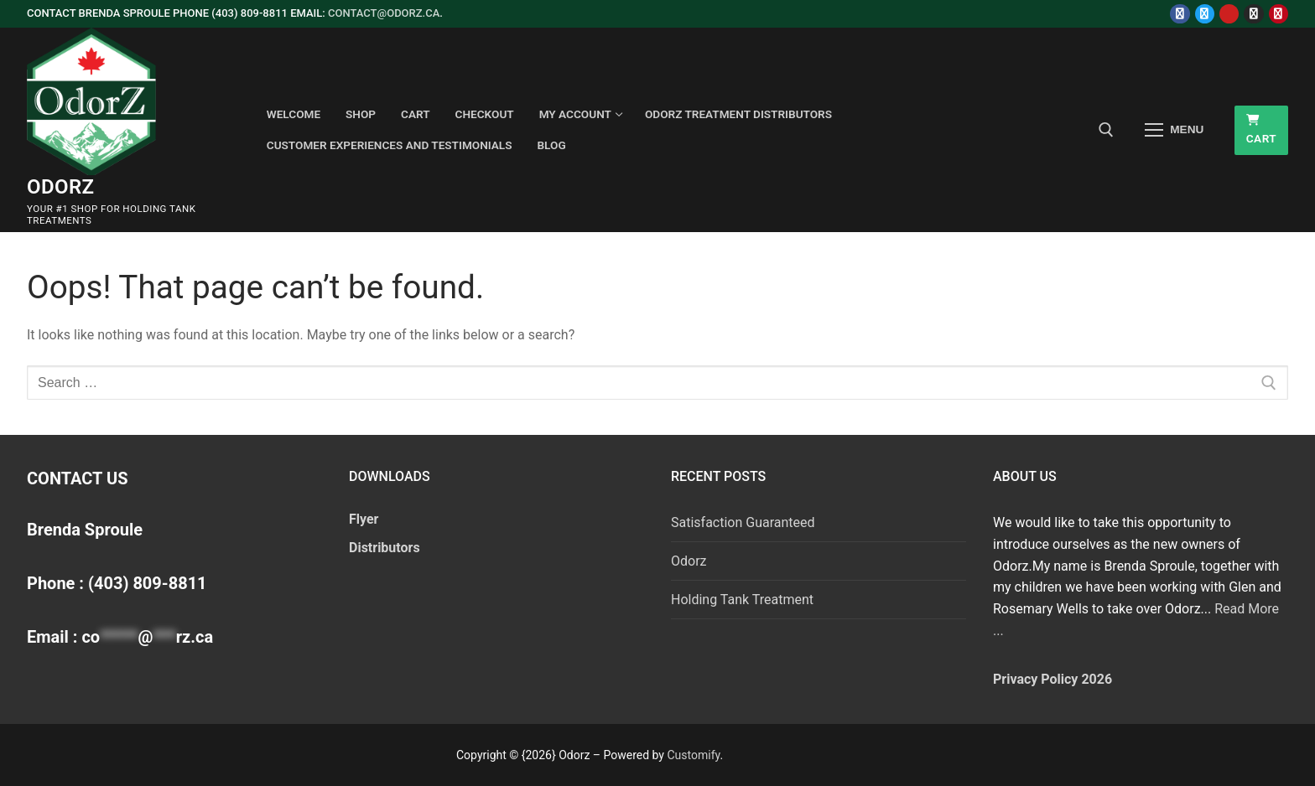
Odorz (61, 187)
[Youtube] (1229, 13)
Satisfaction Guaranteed (743, 522)
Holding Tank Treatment (742, 600)
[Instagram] (1253, 13)
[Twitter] (1204, 13)
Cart (1261, 130)
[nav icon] (1174, 129)
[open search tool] (1106, 129)
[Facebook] (1179, 13)
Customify (693, 755)
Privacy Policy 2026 (1052, 679)
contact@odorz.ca (383, 13)
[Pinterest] (1278, 13)
